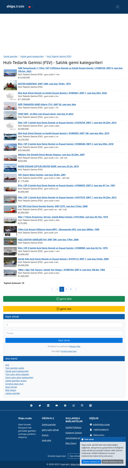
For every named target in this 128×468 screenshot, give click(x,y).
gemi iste (64, 309)
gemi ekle (64, 299)
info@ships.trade (101, 424)
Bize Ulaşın (10, 390)
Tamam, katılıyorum (91, 461)
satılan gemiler (12, 393)
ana (7, 364)
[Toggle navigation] (117, 7)
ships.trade (75, 464)
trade (15, 6)
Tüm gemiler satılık (14, 368)
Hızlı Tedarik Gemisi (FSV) (59, 56)
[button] (30, 6)
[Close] (123, 439)
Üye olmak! (75, 456)
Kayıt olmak (64, 340)
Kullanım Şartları (74, 432)
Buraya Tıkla (75, 346)
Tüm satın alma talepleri (17, 374)
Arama (45, 435)
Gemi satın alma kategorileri (19, 377)
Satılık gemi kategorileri (32, 56)
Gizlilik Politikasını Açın (112, 461)
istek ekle (46, 440)
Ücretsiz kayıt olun (69, 351)
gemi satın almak (50, 429)
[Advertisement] (64, 34)
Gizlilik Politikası (73, 427)
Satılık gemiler (11, 56)
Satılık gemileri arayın (16, 380)
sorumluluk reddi (74, 438)
